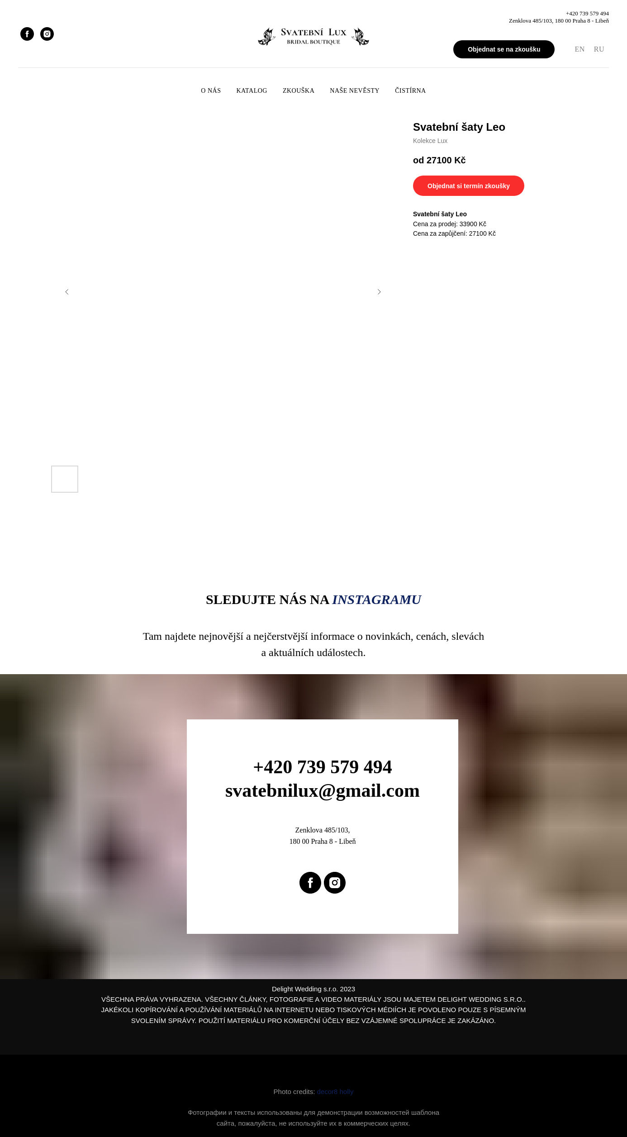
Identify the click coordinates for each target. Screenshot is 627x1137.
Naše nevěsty (355, 90)
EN (579, 49)
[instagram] (47, 34)
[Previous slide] (67, 292)
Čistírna (410, 90)
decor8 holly (335, 1091)
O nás (211, 90)
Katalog (251, 90)
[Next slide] (379, 292)
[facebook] (27, 34)
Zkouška (298, 90)
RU (599, 49)
